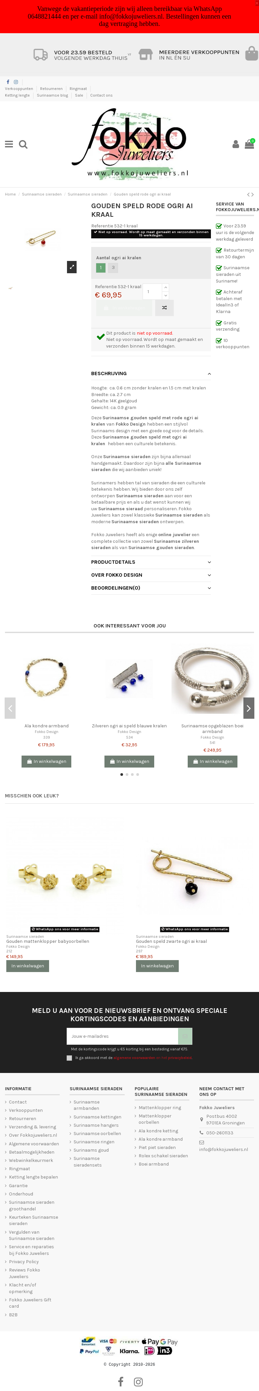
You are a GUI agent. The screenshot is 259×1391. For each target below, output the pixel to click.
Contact (18, 1102)
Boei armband (154, 1164)
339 (46, 737)
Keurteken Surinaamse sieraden (33, 1220)
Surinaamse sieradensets (88, 1162)
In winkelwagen (124, 308)
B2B (13, 1315)
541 (212, 743)
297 (139, 951)
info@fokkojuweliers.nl (223, 1149)
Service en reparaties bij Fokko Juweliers (31, 1250)
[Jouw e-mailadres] (122, 1036)
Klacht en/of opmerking (22, 1288)
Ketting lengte (18, 95)
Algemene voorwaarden (34, 1144)
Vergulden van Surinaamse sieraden (31, 1235)
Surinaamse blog (53, 95)
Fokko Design (46, 732)
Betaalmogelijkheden (31, 1152)
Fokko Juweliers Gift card (30, 1303)
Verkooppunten (19, 88)
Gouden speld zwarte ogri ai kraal (171, 941)
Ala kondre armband (47, 726)
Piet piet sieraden (157, 1147)
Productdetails (151, 562)
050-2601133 (219, 1133)
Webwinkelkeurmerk (31, 1160)
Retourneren (52, 88)
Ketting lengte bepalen (33, 1177)
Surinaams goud (91, 1150)
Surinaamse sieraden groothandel (31, 1205)
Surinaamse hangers (96, 1125)
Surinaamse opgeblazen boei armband (212, 728)
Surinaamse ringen (94, 1142)
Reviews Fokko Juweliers (24, 1273)
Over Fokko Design (151, 575)
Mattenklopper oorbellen (155, 1119)
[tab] (151, 373)
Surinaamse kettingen (97, 1117)
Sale (79, 95)
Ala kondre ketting (158, 1131)
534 (129, 737)
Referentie (102, 226)
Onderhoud (21, 1194)
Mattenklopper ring (160, 1107)
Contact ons (101, 95)
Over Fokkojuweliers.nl (33, 1135)
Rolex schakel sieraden (163, 1156)
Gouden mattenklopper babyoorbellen (47, 941)
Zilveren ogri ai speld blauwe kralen (129, 726)
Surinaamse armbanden (86, 1105)
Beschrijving (151, 373)
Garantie (18, 1185)
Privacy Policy (24, 1262)
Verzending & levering (32, 1127)
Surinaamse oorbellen (97, 1133)
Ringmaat (79, 88)
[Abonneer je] (185, 1036)
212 (9, 951)
